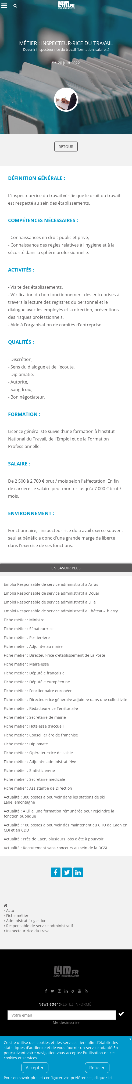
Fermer (130, 1038)
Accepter (35, 1068)
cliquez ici (103, 1077)
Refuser (97, 1068)
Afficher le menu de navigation (4, 5)
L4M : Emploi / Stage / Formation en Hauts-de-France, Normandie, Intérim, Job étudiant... (66, 5)
